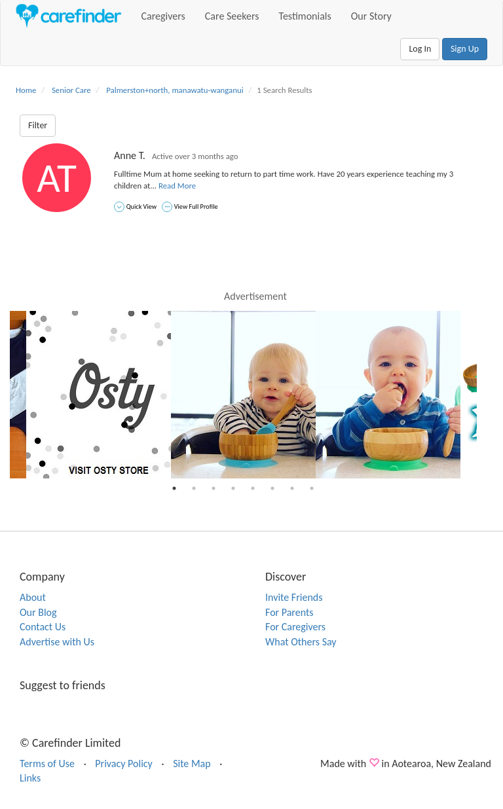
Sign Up (465, 48)
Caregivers (163, 16)
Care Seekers (232, 16)
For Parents (289, 612)
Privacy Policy (124, 763)
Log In (420, 48)
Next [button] (486, 394)
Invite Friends (293, 597)
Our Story (371, 16)
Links (30, 778)
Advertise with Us (57, 642)
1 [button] (174, 488)
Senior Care (71, 90)
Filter (37, 125)
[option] (243, 394)
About (33, 597)
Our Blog (38, 612)
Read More (177, 185)
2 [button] (193, 488)
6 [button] (272, 488)
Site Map (192, 763)
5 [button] (252, 488)
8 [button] (311, 488)
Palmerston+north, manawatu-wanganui (174, 90)
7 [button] (292, 488)
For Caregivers (295, 626)
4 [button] (233, 488)
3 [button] (213, 488)
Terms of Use (47, 763)
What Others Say (301, 642)
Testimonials (305, 16)
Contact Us (42, 626)
